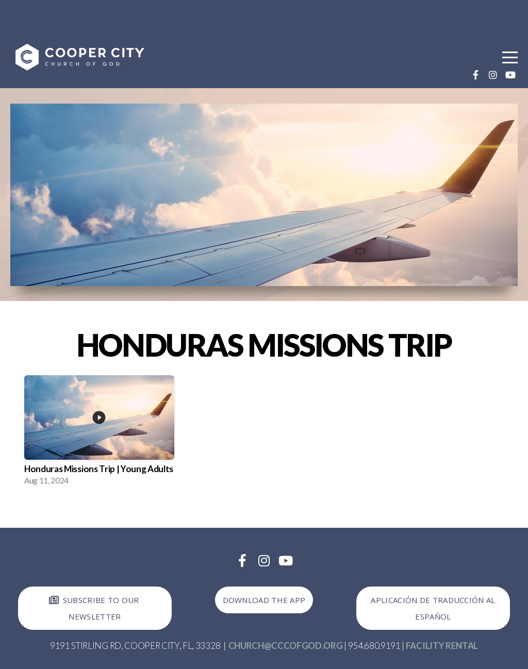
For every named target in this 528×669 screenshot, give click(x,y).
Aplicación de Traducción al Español (433, 608)
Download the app (264, 600)
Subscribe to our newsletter (93, 608)
